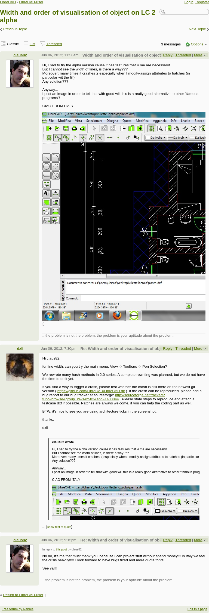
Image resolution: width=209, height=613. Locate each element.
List (32, 44)
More (198, 55)
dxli (20, 348)
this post (61, 549)
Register (202, 2)
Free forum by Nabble (17, 609)
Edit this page (197, 609)
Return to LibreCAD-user (23, 595)
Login (189, 2)
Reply (167, 55)
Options (197, 44)
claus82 (20, 55)
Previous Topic (15, 29)
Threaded (54, 44)
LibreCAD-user (31, 2)
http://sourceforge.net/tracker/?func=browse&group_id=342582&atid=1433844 (103, 397)
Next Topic (197, 29)
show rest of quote (59, 526)
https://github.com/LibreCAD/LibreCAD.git (91, 391)
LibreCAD (8, 2)
